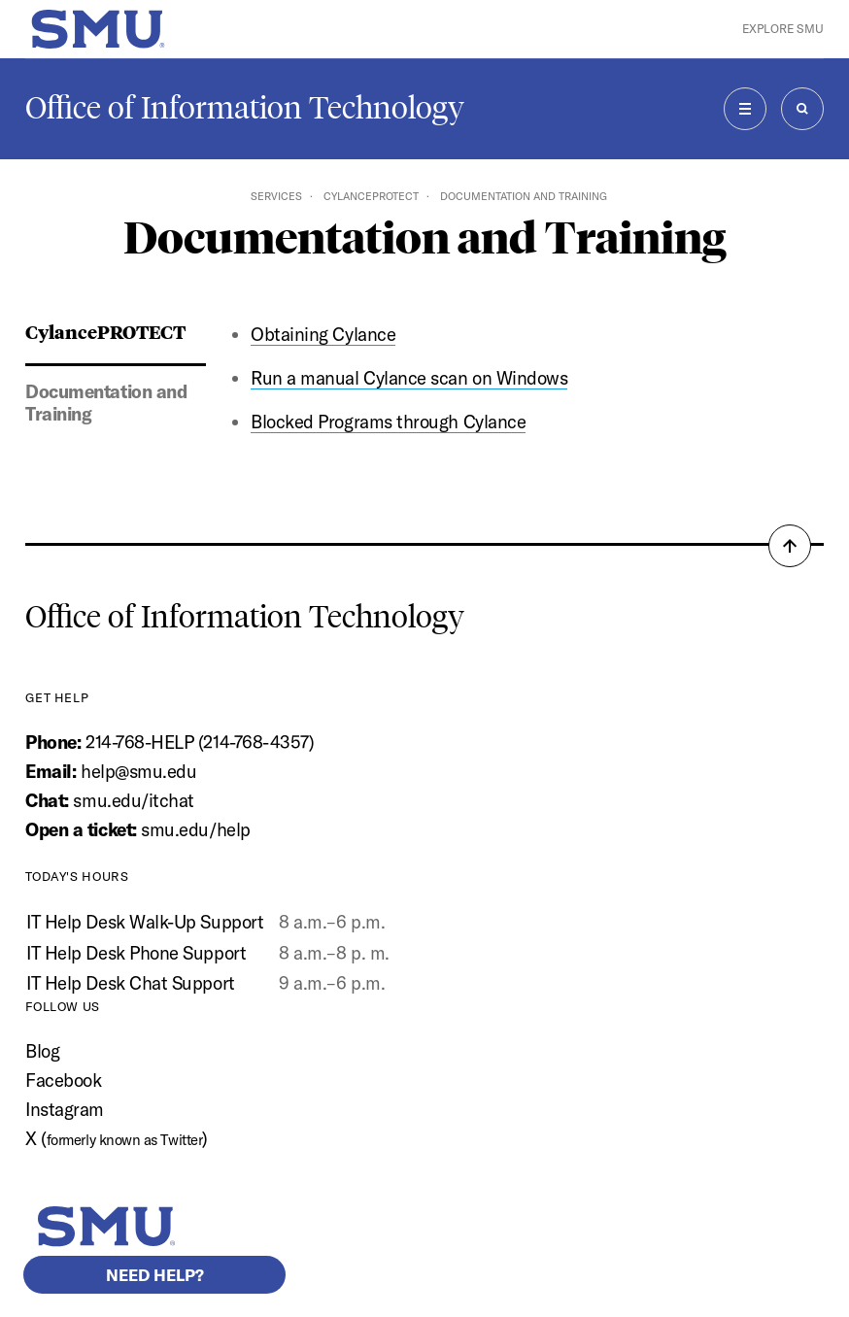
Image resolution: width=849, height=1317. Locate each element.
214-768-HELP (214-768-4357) (199, 742)
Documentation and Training (106, 402)
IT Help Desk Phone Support (136, 952)
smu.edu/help (195, 829)
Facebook (63, 1080)
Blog (42, 1051)
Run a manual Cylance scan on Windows (409, 377)
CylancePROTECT (371, 196)
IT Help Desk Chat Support (130, 983)
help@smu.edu (138, 771)
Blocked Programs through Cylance (388, 421)
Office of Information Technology (244, 107)
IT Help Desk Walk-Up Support (144, 921)
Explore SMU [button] (783, 28)
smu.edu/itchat (133, 800)
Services (276, 196)
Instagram (64, 1109)
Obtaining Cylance (323, 334)
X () (116, 1138)
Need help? (155, 1275)
